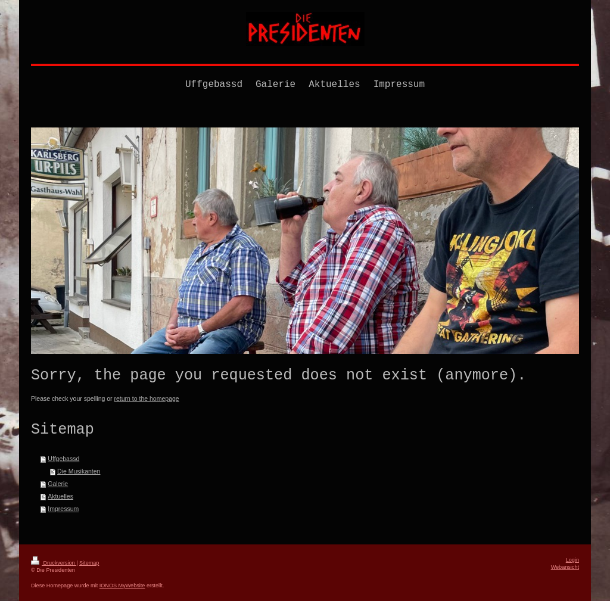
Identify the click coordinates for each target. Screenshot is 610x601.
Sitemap (89, 563)
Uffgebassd (63, 458)
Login (572, 560)
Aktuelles (60, 496)
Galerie (58, 483)
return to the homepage (146, 398)
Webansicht (565, 567)
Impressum (63, 508)
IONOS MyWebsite (122, 585)
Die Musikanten (78, 471)
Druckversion (53, 563)
